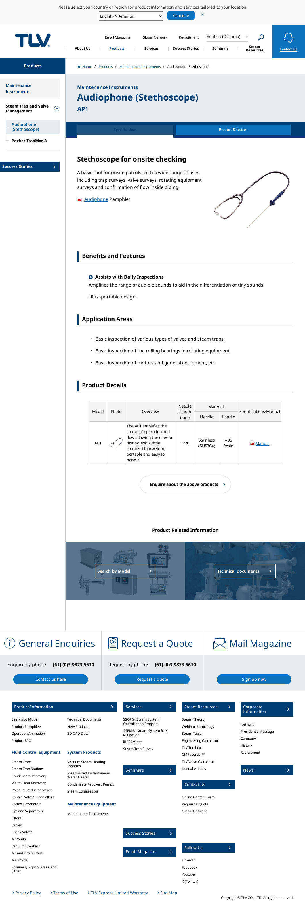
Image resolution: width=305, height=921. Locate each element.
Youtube (188, 874)
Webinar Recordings (198, 726)
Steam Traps (22, 761)
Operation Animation (28, 733)
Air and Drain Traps (27, 853)
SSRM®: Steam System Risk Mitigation (145, 732)
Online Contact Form (198, 797)
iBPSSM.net (132, 741)
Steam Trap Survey (138, 748)
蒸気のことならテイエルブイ (33, 40)
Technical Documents (84, 719)
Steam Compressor (82, 791)
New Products (78, 726)
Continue (181, 15)
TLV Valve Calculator (198, 761)
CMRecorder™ (193, 754)
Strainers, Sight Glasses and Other (34, 869)
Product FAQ (21, 740)
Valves (17, 825)
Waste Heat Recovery (29, 782)
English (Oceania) (223, 36)
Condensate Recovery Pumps (90, 784)
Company (248, 738)
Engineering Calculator (200, 740)
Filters (16, 818)
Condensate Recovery (29, 776)
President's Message (257, 731)
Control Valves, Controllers (33, 797)
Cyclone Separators (27, 811)
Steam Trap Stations (28, 768)
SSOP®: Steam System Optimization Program (141, 721)
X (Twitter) (190, 881)
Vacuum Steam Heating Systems (86, 763)
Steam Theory (193, 719)
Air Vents (19, 838)
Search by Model (25, 719)
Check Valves (22, 832)
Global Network (194, 811)
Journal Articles (194, 768)
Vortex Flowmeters (26, 803)
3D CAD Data (78, 733)
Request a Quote (195, 804)
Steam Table (192, 733)
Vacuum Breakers (26, 846)
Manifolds (19, 860)
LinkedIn (188, 860)
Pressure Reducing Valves (32, 790)
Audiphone (96, 199)
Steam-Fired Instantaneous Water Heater (89, 775)
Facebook (189, 867)
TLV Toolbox (191, 747)
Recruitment (250, 752)
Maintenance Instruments (88, 813)
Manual (263, 443)
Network (247, 724)
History (246, 745)
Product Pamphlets (27, 726)
